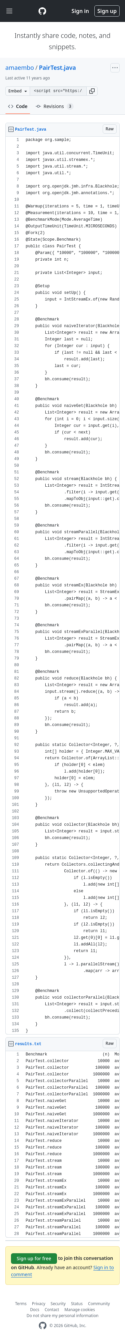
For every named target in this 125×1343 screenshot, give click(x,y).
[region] (62, 586)
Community (99, 1303)
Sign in (80, 11)
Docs (34, 1309)
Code (18, 106)
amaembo (19, 67)
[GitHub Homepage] (43, 1325)
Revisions (55, 106)
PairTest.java (57, 67)
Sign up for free (34, 1258)
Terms (21, 1303)
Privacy (38, 1303)
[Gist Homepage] (42, 11)
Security (58, 1303)
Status (77, 1303)
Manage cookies (79, 1309)
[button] (92, 91)
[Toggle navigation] (9, 11)
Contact (52, 1309)
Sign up (107, 11)
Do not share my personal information (63, 1315)
